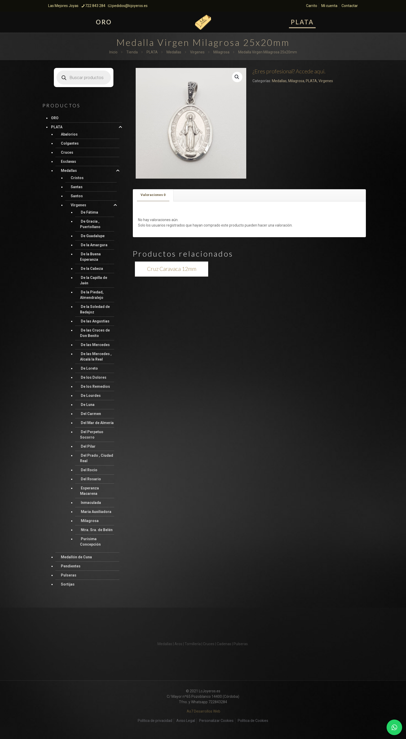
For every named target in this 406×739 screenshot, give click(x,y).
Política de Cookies (253, 721)
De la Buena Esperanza (90, 257)
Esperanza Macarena (89, 491)
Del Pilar (88, 446)
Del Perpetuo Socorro (91, 434)
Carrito (311, 6)
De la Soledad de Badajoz (95, 309)
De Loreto (89, 368)
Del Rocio (89, 470)
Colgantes (70, 143)
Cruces (67, 152)
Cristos (77, 178)
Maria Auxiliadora (96, 512)
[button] (237, 77)
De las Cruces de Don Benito (95, 333)
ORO (55, 118)
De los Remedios (95, 386)
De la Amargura (94, 245)
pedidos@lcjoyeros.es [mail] (130, 6)
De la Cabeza (92, 268)
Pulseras (68, 575)
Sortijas (68, 584)
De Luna (88, 405)
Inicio (113, 52)
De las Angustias (95, 321)
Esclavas (68, 161)
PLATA (152, 52)
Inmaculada (91, 503)
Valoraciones (153, 195)
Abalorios (69, 134)
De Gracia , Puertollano (90, 224)
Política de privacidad (155, 721)
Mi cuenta (329, 6)
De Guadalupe (93, 236)
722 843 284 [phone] (95, 6)
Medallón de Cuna (76, 557)
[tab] (153, 195)
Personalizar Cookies (216, 721)
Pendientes (71, 566)
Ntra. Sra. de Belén (97, 530)
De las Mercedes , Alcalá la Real (96, 356)
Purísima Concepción (90, 541)
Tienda (132, 52)
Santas (77, 187)
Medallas (173, 52)
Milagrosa (221, 52)
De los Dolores (93, 377)
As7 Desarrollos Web (203, 711)
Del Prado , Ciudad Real (96, 458)
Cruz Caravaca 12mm (171, 268)
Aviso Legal (185, 721)
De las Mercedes (95, 345)
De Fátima (89, 212)
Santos (77, 196)
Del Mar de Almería (97, 423)
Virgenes (197, 52)
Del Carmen (91, 414)
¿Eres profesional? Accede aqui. (288, 71)
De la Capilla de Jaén (93, 280)
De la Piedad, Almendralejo (92, 295)
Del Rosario (91, 479)
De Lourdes (91, 395)
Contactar (350, 6)
